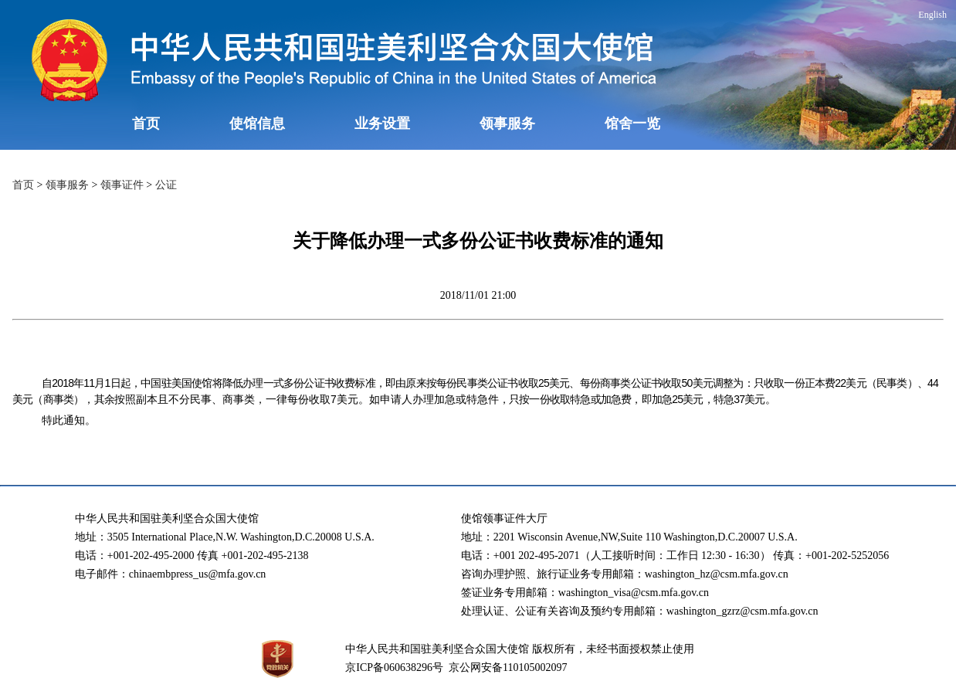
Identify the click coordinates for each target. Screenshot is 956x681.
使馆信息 (257, 123)
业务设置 (382, 123)
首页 (146, 123)
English (932, 14)
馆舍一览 (632, 123)
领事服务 (507, 123)
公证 (166, 185)
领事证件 (122, 185)
